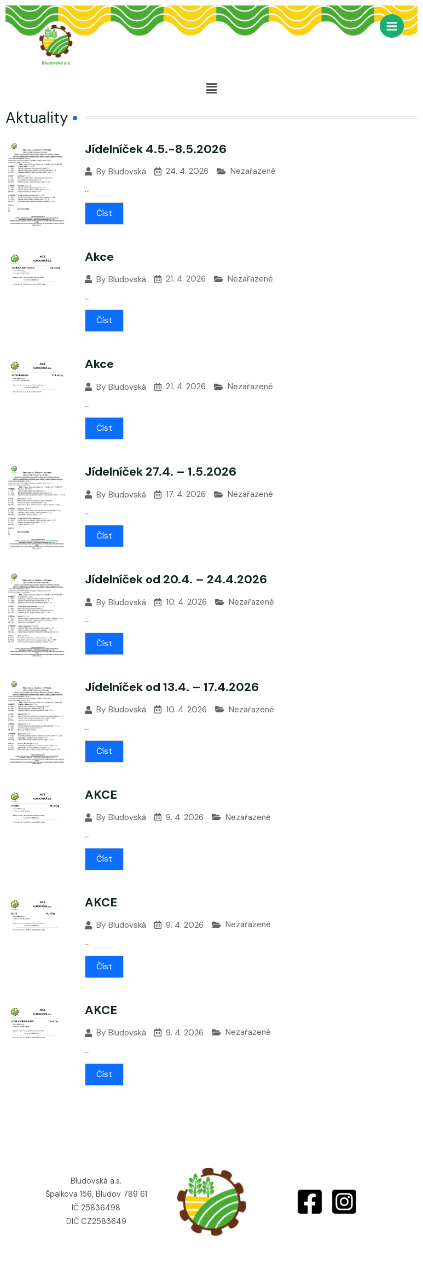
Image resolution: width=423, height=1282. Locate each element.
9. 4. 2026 (185, 817)
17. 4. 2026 (186, 494)
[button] (211, 88)
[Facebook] (309, 1201)
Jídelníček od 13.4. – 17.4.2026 (172, 687)
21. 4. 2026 (186, 279)
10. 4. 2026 (186, 602)
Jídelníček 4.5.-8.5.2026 (156, 149)
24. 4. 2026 (187, 171)
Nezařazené (253, 171)
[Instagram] (344, 1201)
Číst (104, 213)
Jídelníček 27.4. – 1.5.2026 (160, 471)
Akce (99, 257)
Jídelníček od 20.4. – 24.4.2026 (176, 579)
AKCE (101, 795)
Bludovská (127, 172)
